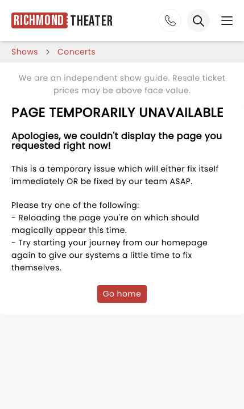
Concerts (76, 51)
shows (24, 51)
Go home (122, 293)
